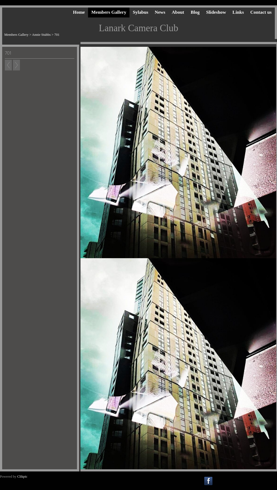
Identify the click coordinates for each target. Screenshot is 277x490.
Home (79, 12)
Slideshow (216, 12)
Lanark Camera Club (138, 28)
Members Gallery (108, 12)
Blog (195, 12)
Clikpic (22, 476)
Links (238, 12)
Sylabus (140, 12)
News (160, 12)
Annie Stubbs (41, 35)
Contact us (261, 12)
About (178, 12)
